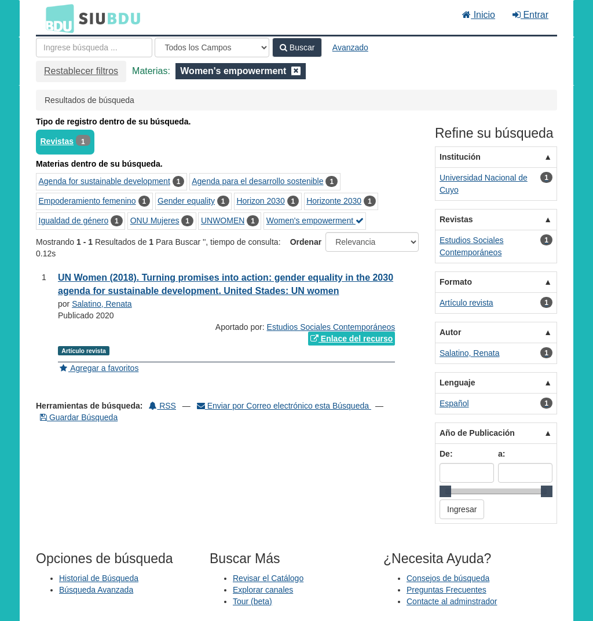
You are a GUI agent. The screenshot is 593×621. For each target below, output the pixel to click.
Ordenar (305, 242)
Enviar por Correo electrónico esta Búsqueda (284, 405)
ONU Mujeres (155, 220)
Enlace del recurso (351, 338)
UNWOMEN (222, 220)
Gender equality (186, 200)
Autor (450, 332)
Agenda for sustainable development (104, 181)
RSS (162, 405)
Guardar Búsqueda (79, 417)
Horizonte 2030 (333, 200)
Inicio (478, 15)
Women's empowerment (315, 220)
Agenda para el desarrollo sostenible (257, 181)
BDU (57, 18)
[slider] (445, 491)
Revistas (57, 141)
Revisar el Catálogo (268, 578)
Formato (456, 281)
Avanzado (350, 47)
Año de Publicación (477, 433)
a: (501, 453)
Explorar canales (263, 589)
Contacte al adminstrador (452, 601)
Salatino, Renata (102, 303)
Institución (460, 156)
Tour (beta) (252, 601)
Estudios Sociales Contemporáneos (331, 327)
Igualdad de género (74, 220)
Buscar (297, 47)
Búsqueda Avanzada (96, 589)
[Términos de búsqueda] (94, 47)
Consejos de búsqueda (448, 578)
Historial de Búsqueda (98, 578)
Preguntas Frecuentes (446, 589)
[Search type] (212, 47)
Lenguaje (457, 382)
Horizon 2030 (260, 200)
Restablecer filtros (81, 71)
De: (446, 453)
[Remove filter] (296, 71)
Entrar (530, 15)
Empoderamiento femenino (87, 200)
